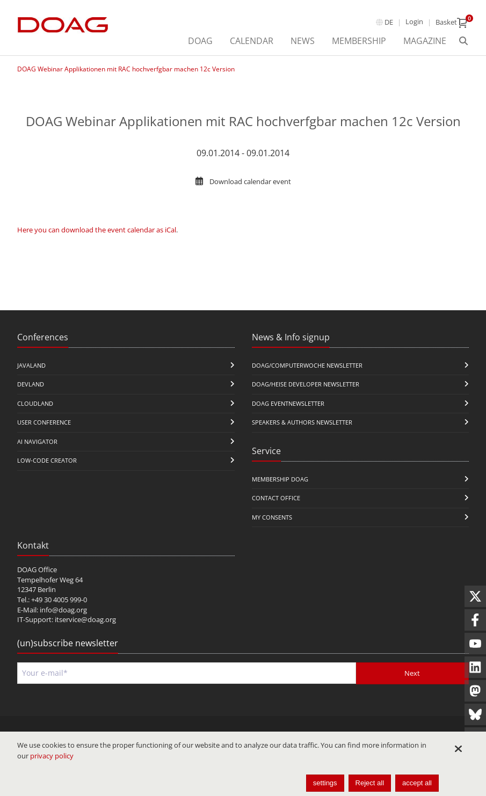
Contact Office (276, 498)
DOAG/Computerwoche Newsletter (307, 365)
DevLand (30, 384)
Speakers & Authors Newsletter (302, 422)
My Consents (272, 517)
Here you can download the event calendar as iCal (96, 230)
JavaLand (31, 365)
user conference (44, 422)
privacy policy (52, 756)
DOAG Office (37, 569)
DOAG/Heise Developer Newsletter (305, 384)
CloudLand (35, 403)
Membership (359, 41)
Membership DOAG (280, 479)
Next (412, 673)
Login (414, 21)
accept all (417, 783)
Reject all (370, 783)
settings (325, 783)
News (303, 41)
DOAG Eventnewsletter (288, 403)
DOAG (200, 41)
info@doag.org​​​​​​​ (63, 610)
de (389, 22)
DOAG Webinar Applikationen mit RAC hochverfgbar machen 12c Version (126, 69)
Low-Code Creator (47, 460)
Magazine (424, 41)
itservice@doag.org (85, 619)
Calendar (251, 41)
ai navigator (37, 441)
